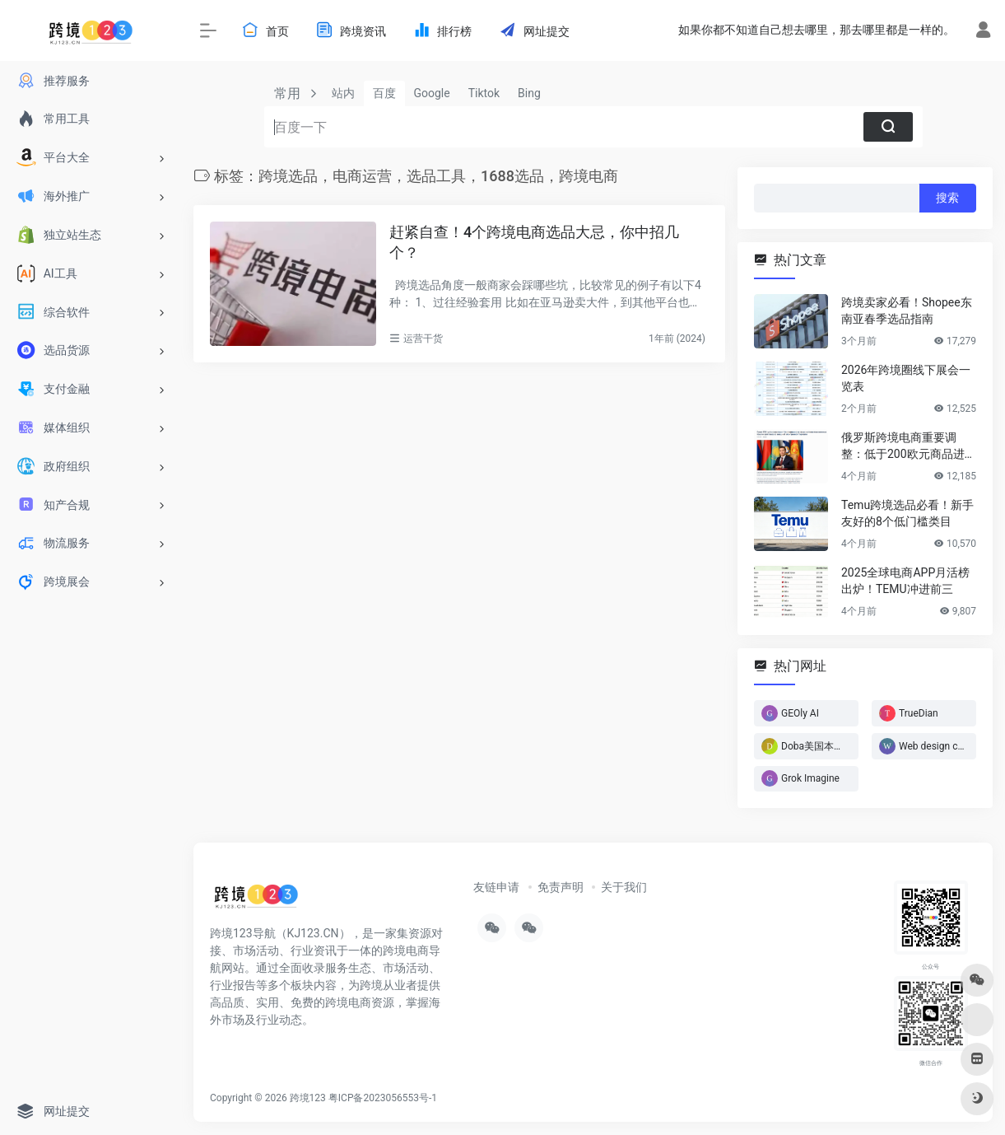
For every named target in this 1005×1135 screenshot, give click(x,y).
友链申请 (496, 887)
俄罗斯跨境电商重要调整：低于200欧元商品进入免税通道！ (908, 446)
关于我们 (624, 887)
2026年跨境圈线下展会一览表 (905, 378)
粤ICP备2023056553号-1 (382, 1098)
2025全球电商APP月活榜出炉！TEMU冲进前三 (905, 581)
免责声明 (560, 887)
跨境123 (308, 1098)
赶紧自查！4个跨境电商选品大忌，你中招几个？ (534, 242)
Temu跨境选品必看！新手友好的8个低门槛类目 (907, 513)
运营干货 (423, 338)
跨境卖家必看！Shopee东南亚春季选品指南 (906, 310)
